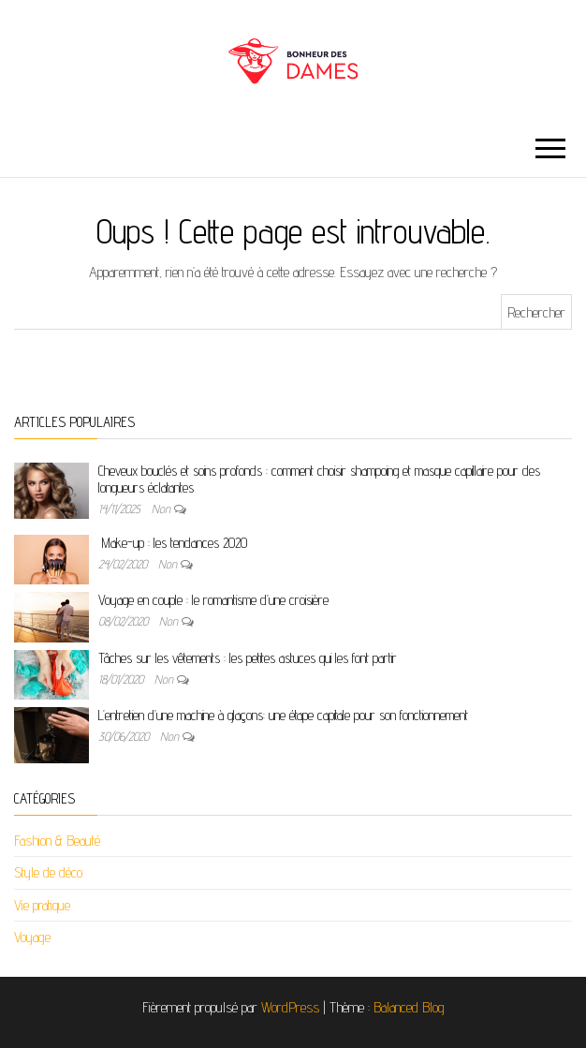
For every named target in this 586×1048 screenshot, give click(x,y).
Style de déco (48, 872)
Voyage (32, 937)
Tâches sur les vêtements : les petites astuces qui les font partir (247, 658)
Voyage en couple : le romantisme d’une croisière (213, 600)
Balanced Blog (409, 1007)
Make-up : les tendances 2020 (172, 543)
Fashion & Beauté (57, 840)
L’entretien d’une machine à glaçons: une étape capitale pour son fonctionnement (283, 715)
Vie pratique (42, 905)
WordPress (290, 1007)
